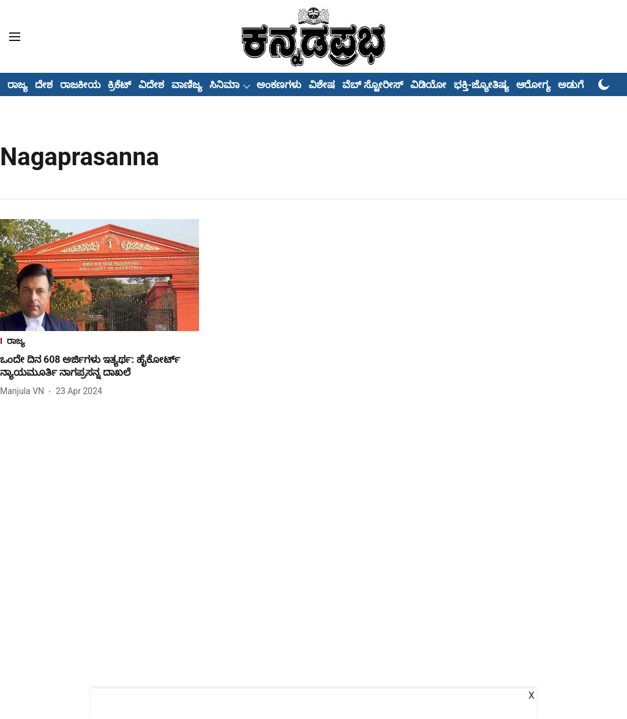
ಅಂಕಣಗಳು (279, 85)
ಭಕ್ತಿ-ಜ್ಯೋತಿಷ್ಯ (481, 85)
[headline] (99, 366)
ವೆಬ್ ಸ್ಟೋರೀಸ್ (372, 85)
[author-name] (24, 391)
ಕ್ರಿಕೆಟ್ (119, 85)
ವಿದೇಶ (151, 85)
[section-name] (99, 342)
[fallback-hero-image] (99, 275)
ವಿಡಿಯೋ (428, 85)
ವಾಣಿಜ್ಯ (186, 85)
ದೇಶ (44, 85)
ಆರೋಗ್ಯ (533, 85)
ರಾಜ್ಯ (17, 85)
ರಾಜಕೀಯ (80, 85)
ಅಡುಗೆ (571, 85)
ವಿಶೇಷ (322, 85)
